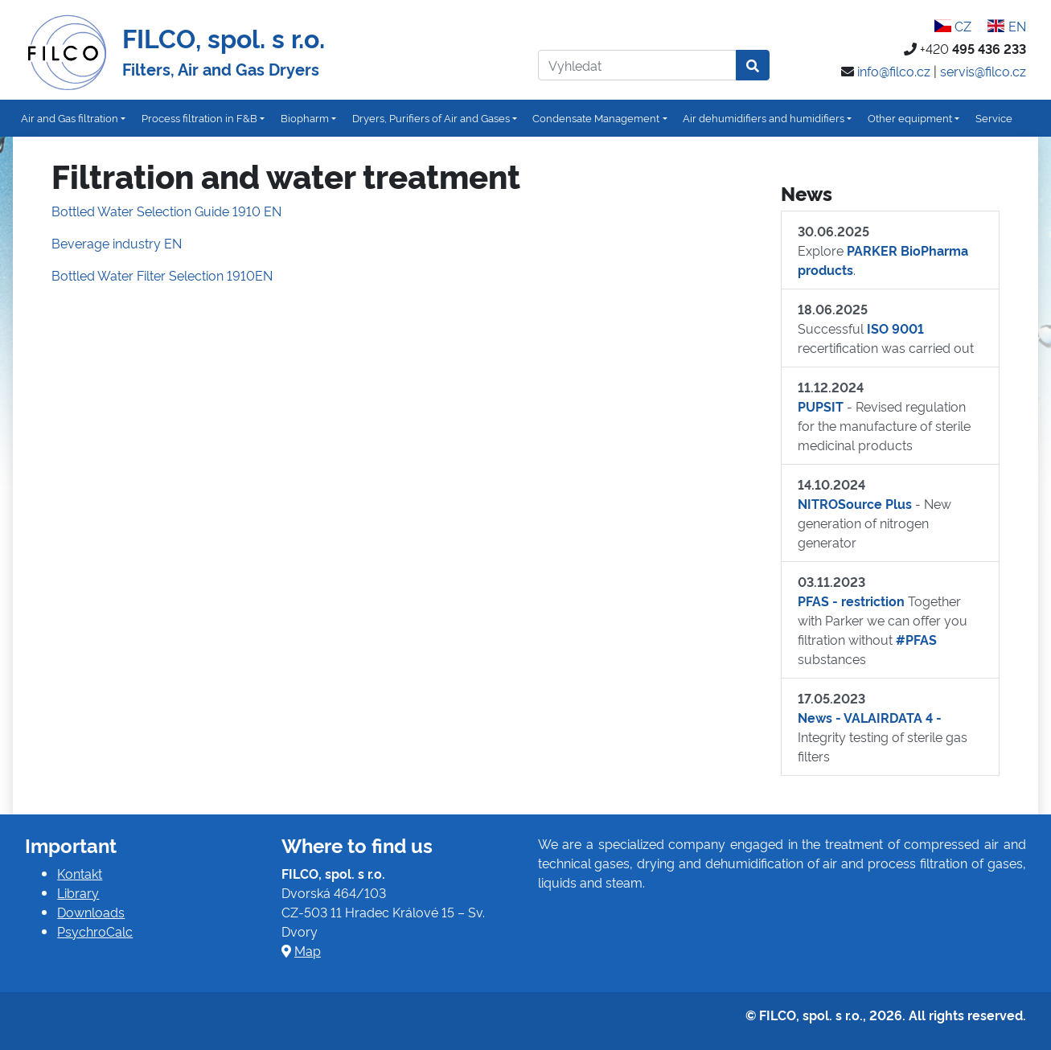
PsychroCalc (95, 931)
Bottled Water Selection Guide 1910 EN (166, 210)
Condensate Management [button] (595, 117)
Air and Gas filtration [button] (69, 117)
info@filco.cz (893, 71)
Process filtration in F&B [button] (199, 117)
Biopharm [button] (305, 117)
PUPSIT (821, 406)
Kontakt (79, 873)
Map (307, 950)
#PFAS (916, 639)
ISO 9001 (895, 328)
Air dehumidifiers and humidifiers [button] (763, 117)
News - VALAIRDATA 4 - (870, 717)
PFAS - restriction (851, 600)
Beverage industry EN (116, 243)
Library (78, 892)
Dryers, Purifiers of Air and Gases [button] (431, 117)
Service (993, 117)
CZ (952, 26)
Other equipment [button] (910, 117)
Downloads (91, 912)
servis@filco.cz (983, 71)
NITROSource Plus (855, 503)
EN (1006, 26)
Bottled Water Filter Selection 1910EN (162, 275)
